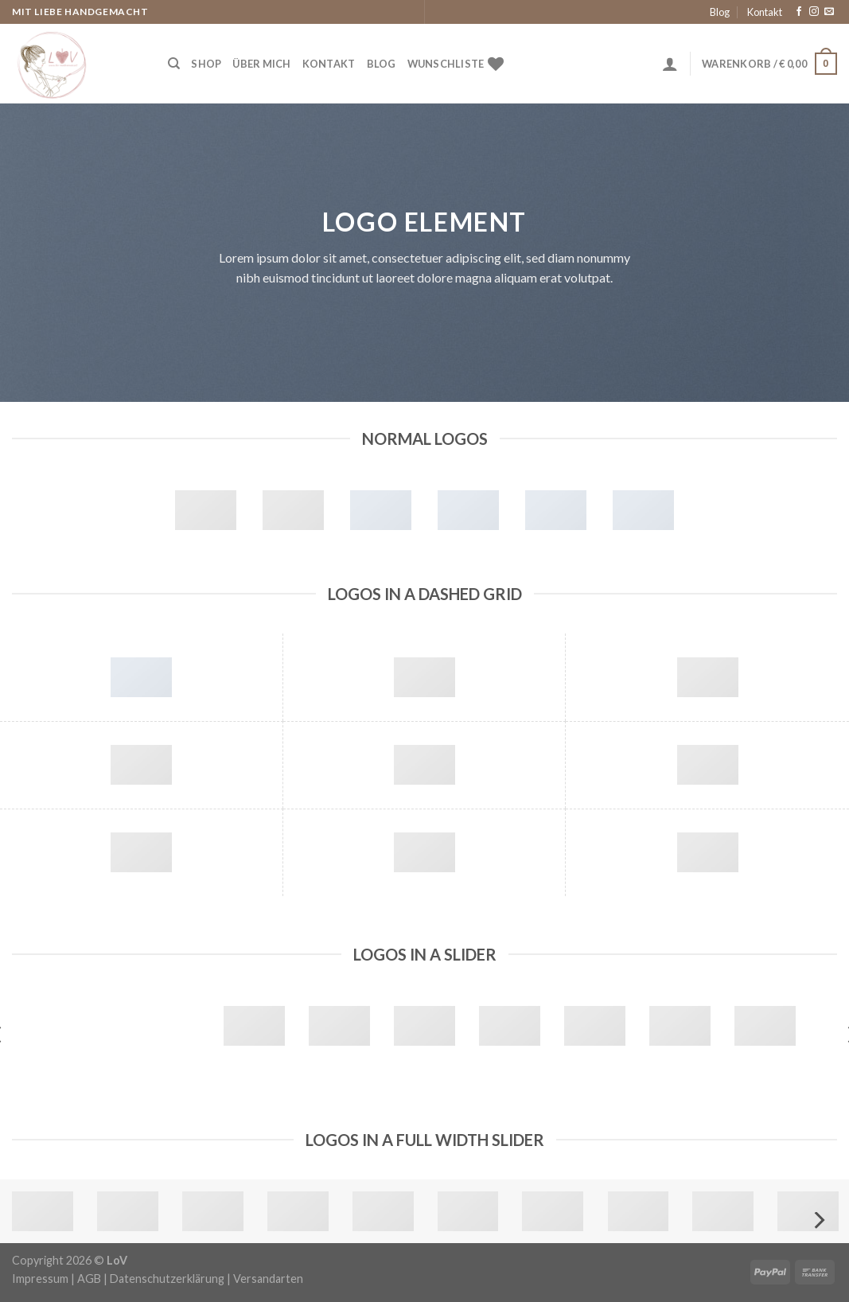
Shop (206, 63)
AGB (89, 1278)
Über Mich (261, 63)
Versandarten (268, 1278)
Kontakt (764, 12)
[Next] (818, 1220)
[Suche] (174, 64)
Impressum (40, 1278)
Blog (720, 12)
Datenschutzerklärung (167, 1278)
